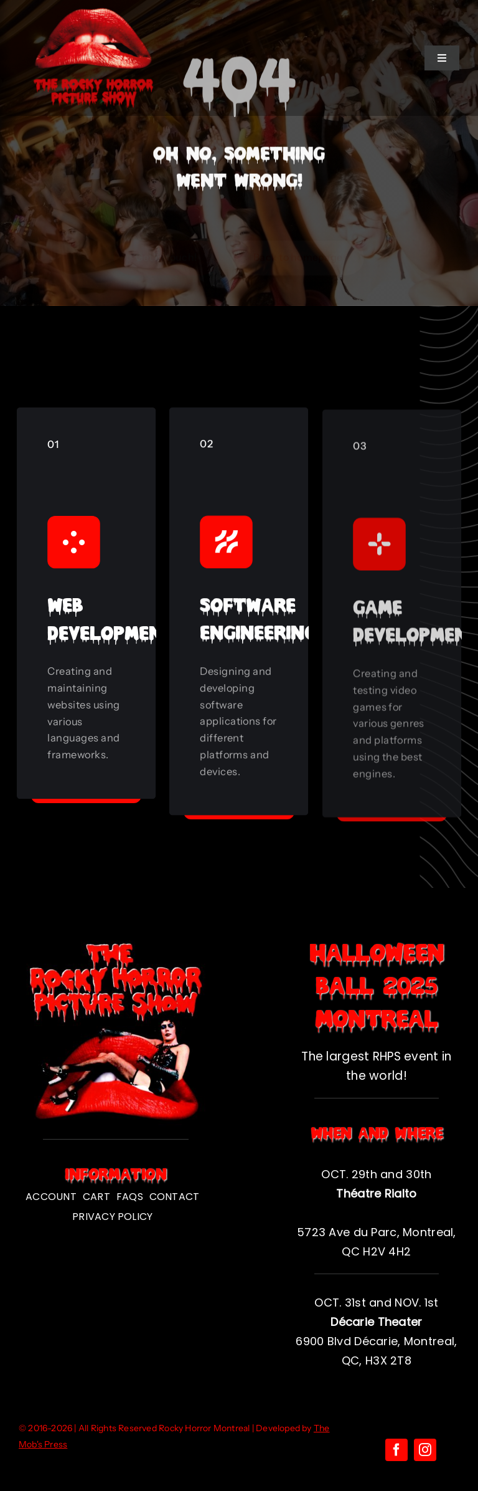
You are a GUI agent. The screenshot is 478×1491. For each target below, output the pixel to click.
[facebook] (396, 1450)
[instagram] (425, 1450)
